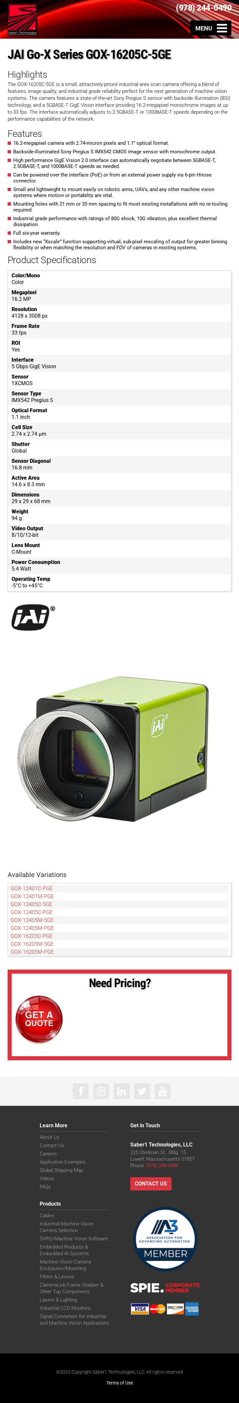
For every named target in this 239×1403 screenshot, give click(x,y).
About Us (50, 1137)
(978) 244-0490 (203, 8)
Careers (48, 1154)
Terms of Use (119, 1382)
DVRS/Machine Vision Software (74, 1239)
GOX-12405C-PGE (32, 912)
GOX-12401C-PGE (32, 888)
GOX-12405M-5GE (32, 920)
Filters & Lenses (57, 1277)
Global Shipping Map (61, 1170)
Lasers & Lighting (58, 1300)
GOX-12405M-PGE (32, 928)
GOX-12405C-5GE (31, 904)
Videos (47, 1179)
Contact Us (52, 1145)
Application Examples (63, 1162)
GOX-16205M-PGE (32, 952)
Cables (47, 1216)
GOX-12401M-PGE (32, 896)
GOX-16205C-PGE (32, 936)
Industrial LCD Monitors (65, 1308)
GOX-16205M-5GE (32, 944)
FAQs (45, 1187)
